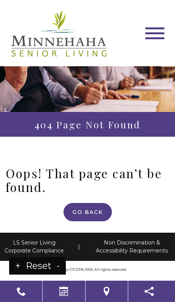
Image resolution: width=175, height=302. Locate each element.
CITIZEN (76, 269)
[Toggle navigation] (155, 33)
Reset (38, 265)
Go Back (87, 212)
